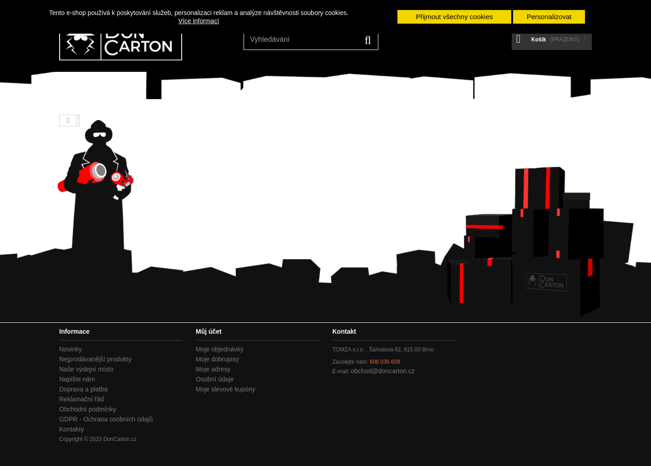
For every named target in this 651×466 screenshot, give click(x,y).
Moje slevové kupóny (225, 389)
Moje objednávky (220, 349)
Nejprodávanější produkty (95, 359)
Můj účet (209, 331)
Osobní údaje (215, 379)
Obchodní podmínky (87, 409)
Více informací (198, 21)
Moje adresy (213, 369)
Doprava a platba (83, 389)
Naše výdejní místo (86, 369)
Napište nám (77, 379)
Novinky (70, 349)
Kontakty (71, 429)
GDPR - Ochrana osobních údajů (106, 419)
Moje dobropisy (217, 359)
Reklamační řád (81, 399)
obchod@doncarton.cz (383, 371)
